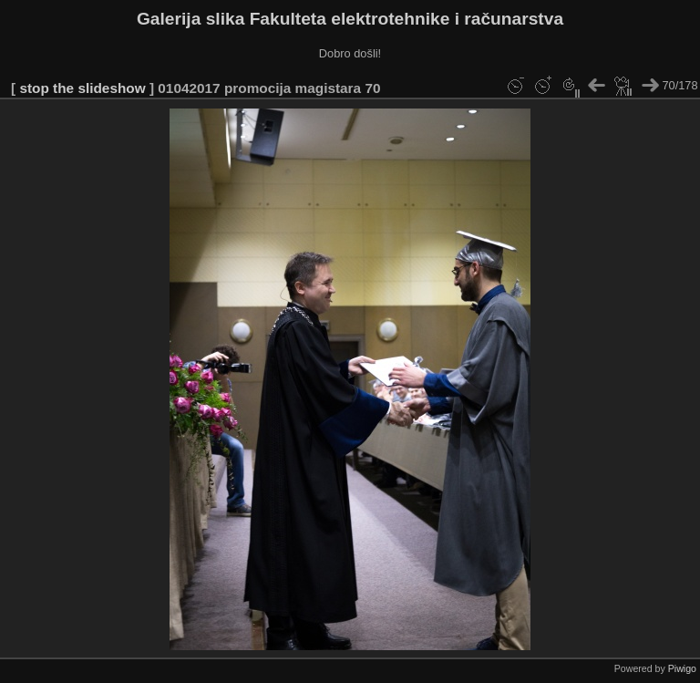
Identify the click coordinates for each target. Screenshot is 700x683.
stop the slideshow (82, 88)
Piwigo (682, 668)
